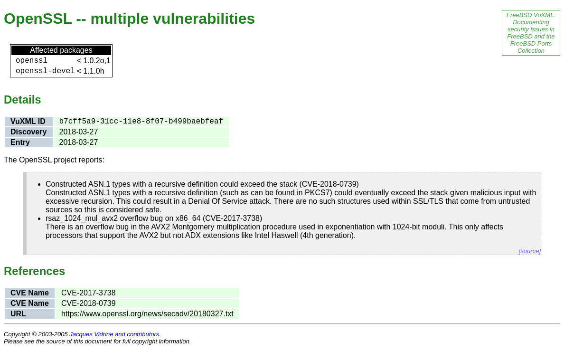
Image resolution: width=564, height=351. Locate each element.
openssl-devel (45, 71)
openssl (31, 61)
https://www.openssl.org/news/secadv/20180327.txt (147, 314)
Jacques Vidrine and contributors (114, 334)
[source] (530, 251)
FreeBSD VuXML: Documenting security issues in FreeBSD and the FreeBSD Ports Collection (531, 32)
